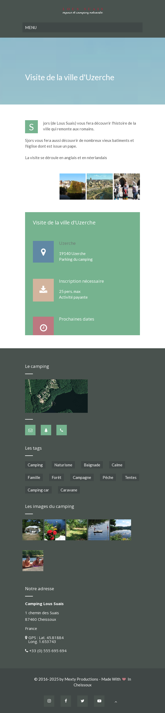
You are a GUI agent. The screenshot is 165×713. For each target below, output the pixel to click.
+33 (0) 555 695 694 (48, 650)
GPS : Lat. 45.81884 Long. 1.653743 (44, 639)
